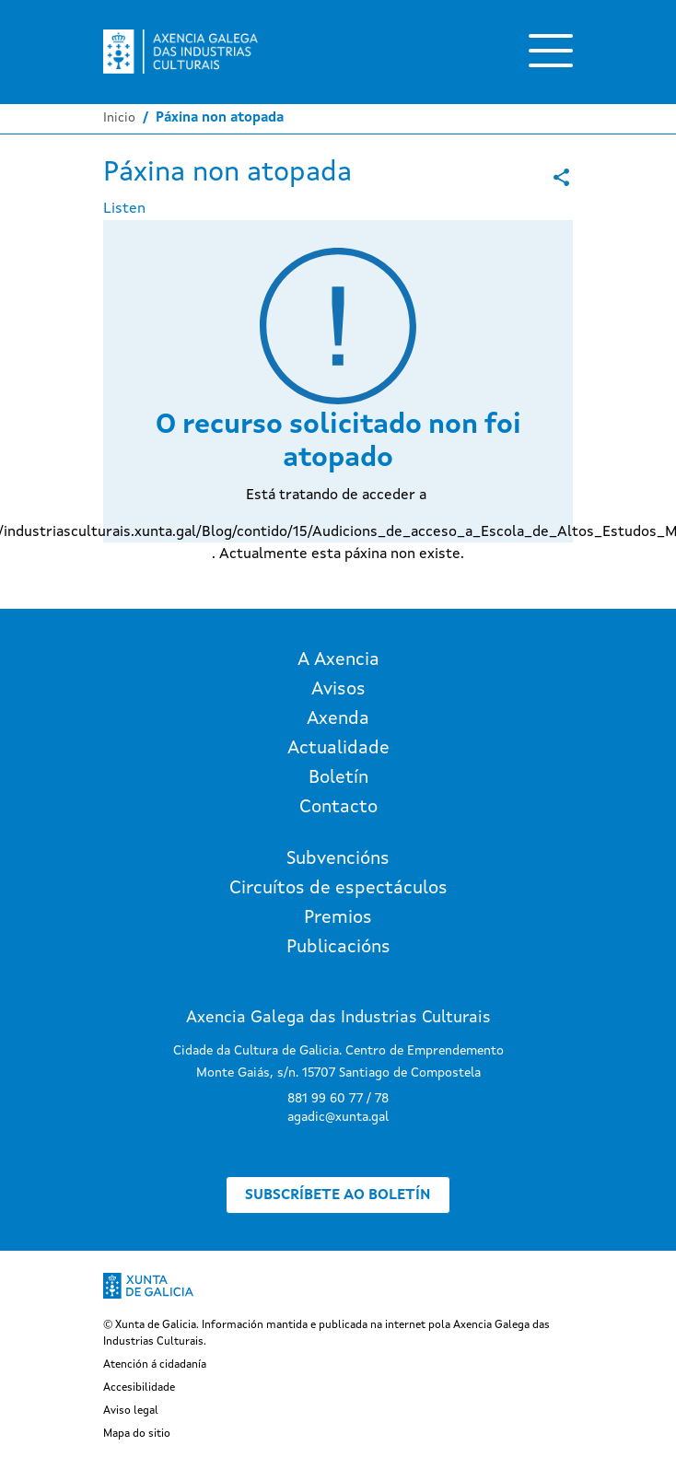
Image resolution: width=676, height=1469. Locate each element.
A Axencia (338, 660)
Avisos (338, 690)
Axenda (338, 719)
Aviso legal (130, 1411)
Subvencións (338, 859)
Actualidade (338, 749)
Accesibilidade (139, 1387)
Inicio (119, 117)
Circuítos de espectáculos (338, 889)
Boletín (338, 778)
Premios (338, 918)
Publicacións (338, 948)
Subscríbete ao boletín (338, 1195)
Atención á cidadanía (154, 1364)
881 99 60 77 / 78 (338, 1098)
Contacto (338, 808)
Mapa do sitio (136, 1434)
